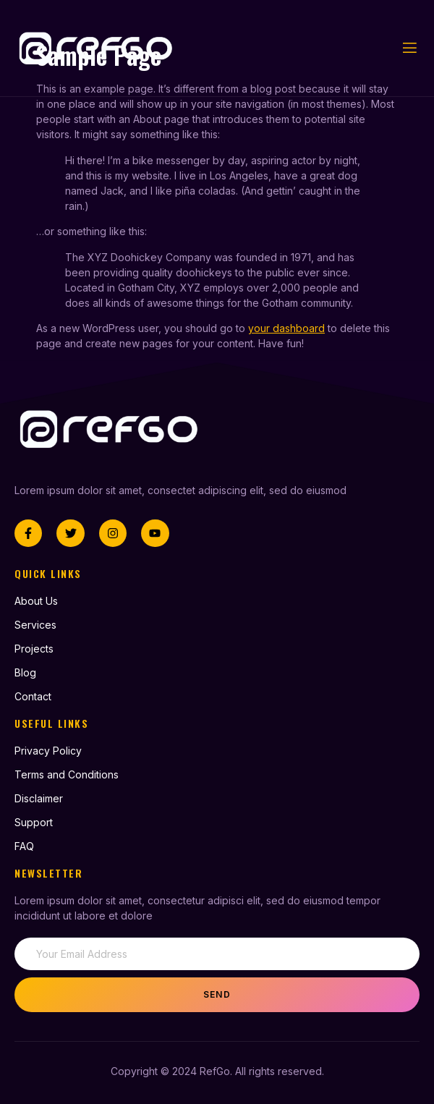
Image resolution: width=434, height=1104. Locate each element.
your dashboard (286, 328)
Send (217, 994)
